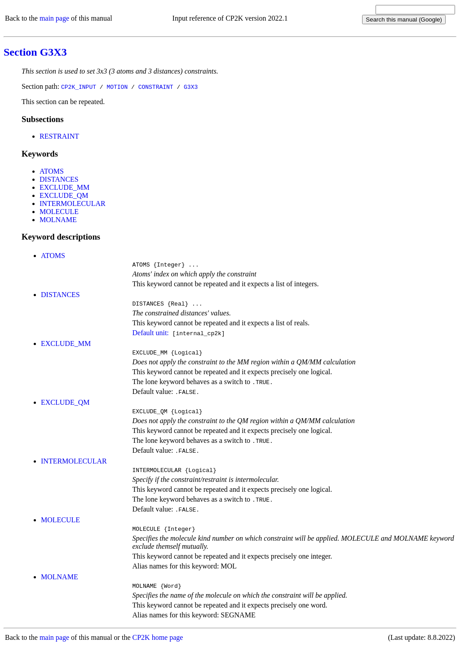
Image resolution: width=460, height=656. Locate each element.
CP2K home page (158, 647)
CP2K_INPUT (78, 87)
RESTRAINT (59, 136)
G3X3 (191, 87)
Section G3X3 (35, 52)
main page (54, 18)
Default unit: (150, 335)
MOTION (117, 87)
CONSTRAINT (155, 87)
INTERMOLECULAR (73, 203)
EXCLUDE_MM (64, 187)
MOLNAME (58, 219)
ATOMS (52, 171)
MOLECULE (59, 211)
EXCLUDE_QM (64, 195)
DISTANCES (59, 179)
